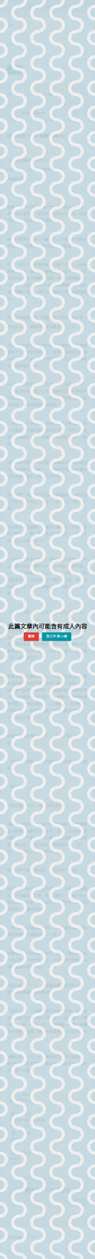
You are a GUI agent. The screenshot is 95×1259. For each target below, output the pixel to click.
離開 (31, 636)
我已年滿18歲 (56, 636)
